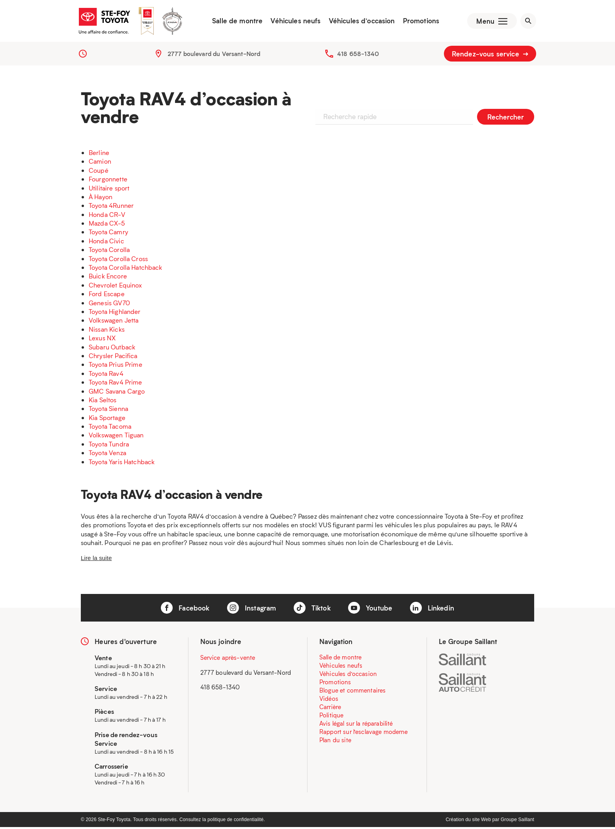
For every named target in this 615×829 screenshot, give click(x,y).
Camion (100, 163)
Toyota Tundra (109, 445)
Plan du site (335, 742)
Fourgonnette (108, 181)
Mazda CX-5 (107, 225)
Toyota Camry (108, 234)
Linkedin (432, 610)
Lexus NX (102, 340)
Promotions (419, 21)
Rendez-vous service (490, 55)
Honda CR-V (107, 216)
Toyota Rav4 (106, 375)
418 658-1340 (358, 55)
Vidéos (328, 700)
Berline (99, 154)
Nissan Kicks (107, 331)
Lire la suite (96, 559)
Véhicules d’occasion (360, 21)
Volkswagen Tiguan (116, 437)
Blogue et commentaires (352, 692)
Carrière (330, 709)
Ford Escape (107, 295)
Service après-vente (227, 659)
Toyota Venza (107, 454)
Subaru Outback (112, 348)
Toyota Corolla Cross (118, 260)
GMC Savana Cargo (117, 392)
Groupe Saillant (517, 821)
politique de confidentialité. (236, 821)
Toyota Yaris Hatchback (122, 463)
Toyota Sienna (108, 410)
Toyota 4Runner (111, 207)
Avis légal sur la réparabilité (356, 725)
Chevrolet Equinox (115, 286)
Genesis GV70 (109, 304)
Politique (331, 717)
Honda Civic (106, 242)
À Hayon (100, 198)
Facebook (185, 610)
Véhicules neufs (294, 21)
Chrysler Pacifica (113, 357)
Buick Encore (108, 278)
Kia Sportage (107, 419)
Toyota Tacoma (110, 428)
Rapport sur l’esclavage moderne (363, 734)
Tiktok (312, 610)
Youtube (370, 610)
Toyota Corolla (109, 251)
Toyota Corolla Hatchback (125, 269)
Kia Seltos (103, 401)
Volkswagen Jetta (113, 322)
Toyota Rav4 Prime (115, 384)
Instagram (251, 610)
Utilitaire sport (109, 189)
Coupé (98, 172)
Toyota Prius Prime (115, 366)
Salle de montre (236, 21)
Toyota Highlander (115, 313)
